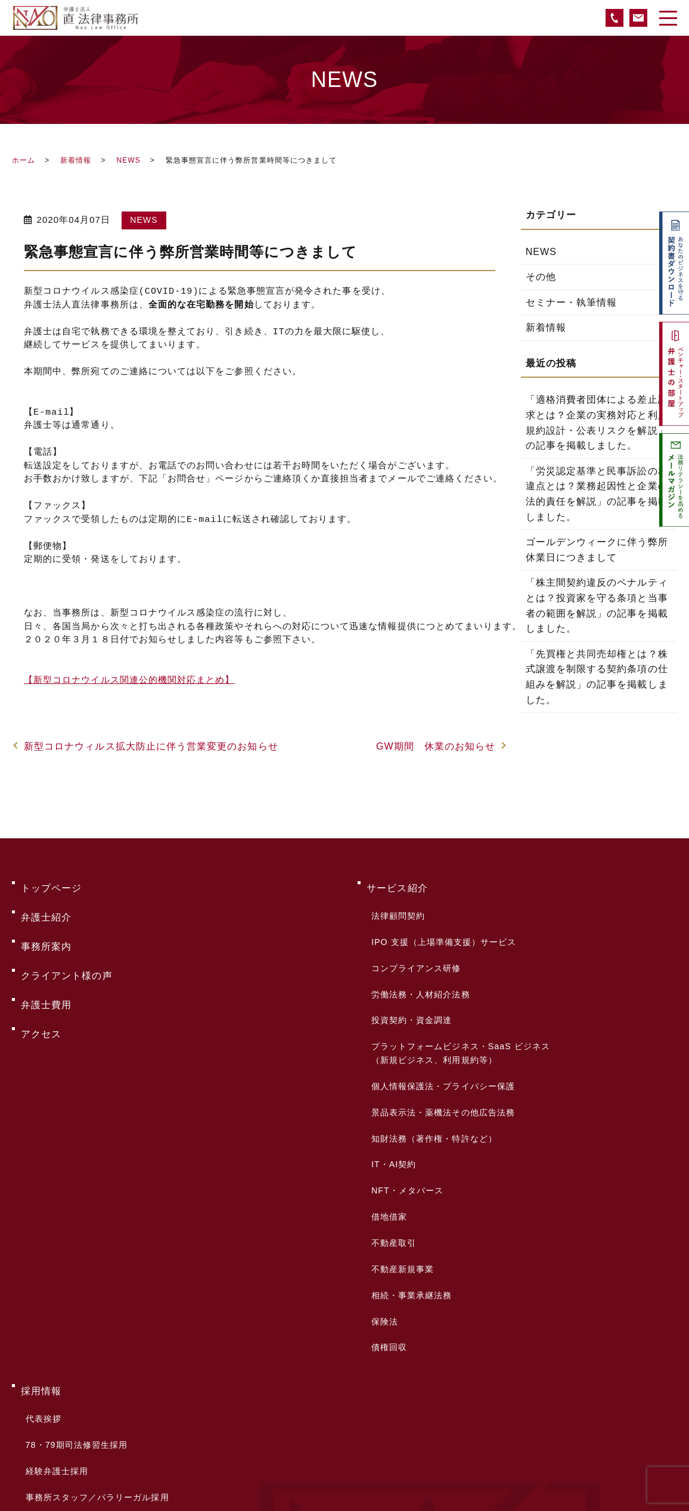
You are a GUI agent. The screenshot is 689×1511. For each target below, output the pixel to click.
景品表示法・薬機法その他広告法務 (440, 1031)
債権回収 (386, 1181)
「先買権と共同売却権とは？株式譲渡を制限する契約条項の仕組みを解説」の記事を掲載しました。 (597, 677)
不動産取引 (390, 1115)
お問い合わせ (51, 1353)
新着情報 (75, 160)
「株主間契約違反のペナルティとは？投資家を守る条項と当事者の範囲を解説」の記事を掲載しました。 (597, 605)
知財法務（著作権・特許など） (431, 1048)
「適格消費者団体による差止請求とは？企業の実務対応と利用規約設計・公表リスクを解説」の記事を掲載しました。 (597, 422)
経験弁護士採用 (54, 1266)
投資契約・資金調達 (408, 967)
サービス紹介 (397, 883)
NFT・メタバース (404, 1081)
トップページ (51, 883)
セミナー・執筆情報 (571, 302)
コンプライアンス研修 (413, 934)
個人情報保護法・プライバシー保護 (440, 1014)
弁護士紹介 (46, 902)
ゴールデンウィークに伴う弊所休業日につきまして (597, 549)
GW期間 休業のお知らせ (435, 746)
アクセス (41, 979)
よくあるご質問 (56, 1334)
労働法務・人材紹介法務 (417, 951)
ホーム (23, 160)
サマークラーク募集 (63, 1299)
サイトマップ (51, 1410)
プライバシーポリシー (72, 1391)
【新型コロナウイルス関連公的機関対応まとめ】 (129, 681)
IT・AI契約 (390, 1064)
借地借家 (386, 1098)
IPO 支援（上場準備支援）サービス (440, 917)
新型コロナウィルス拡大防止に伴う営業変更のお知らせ (151, 746)
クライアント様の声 (67, 940)
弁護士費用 (46, 960)
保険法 (381, 1164)
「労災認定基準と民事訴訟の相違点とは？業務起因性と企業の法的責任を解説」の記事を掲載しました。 (597, 494)
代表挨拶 (40, 1233)
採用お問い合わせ (59, 1316)
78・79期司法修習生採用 (74, 1249)
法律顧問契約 (395, 901)
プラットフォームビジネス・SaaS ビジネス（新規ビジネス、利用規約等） (457, 991)
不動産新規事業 (399, 1131)
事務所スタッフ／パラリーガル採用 (94, 1283)
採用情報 (41, 1215)
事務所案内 (46, 921)
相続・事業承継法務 (408, 1147)
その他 (541, 277)
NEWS (128, 160)
